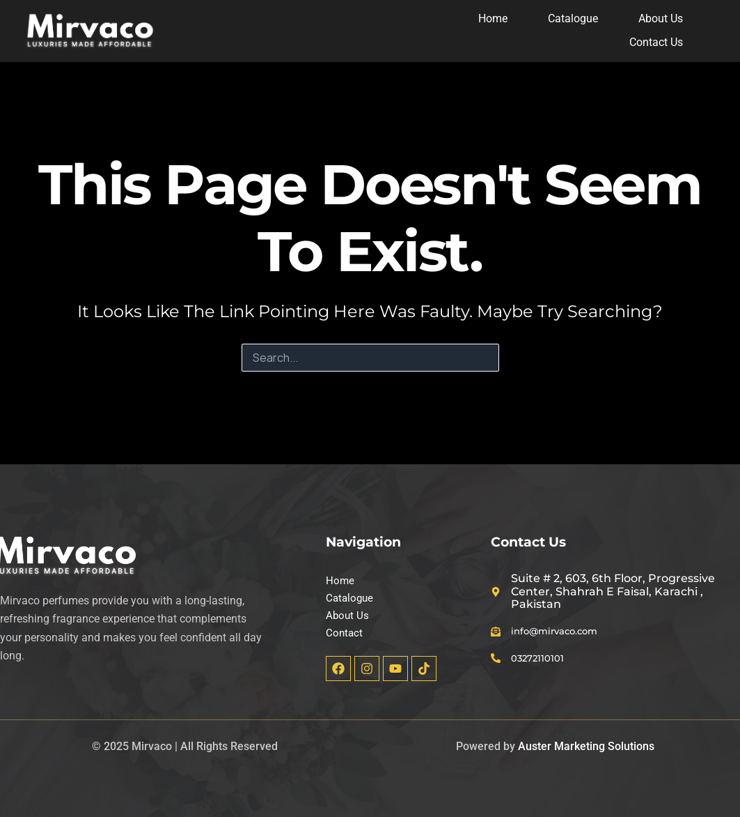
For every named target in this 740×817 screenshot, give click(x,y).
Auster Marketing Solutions (586, 746)
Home (495, 18)
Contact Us (658, 42)
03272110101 (548, 655)
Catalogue (575, 18)
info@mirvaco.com (568, 627)
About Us (662, 18)
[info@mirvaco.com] (498, 627)
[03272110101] (498, 655)
